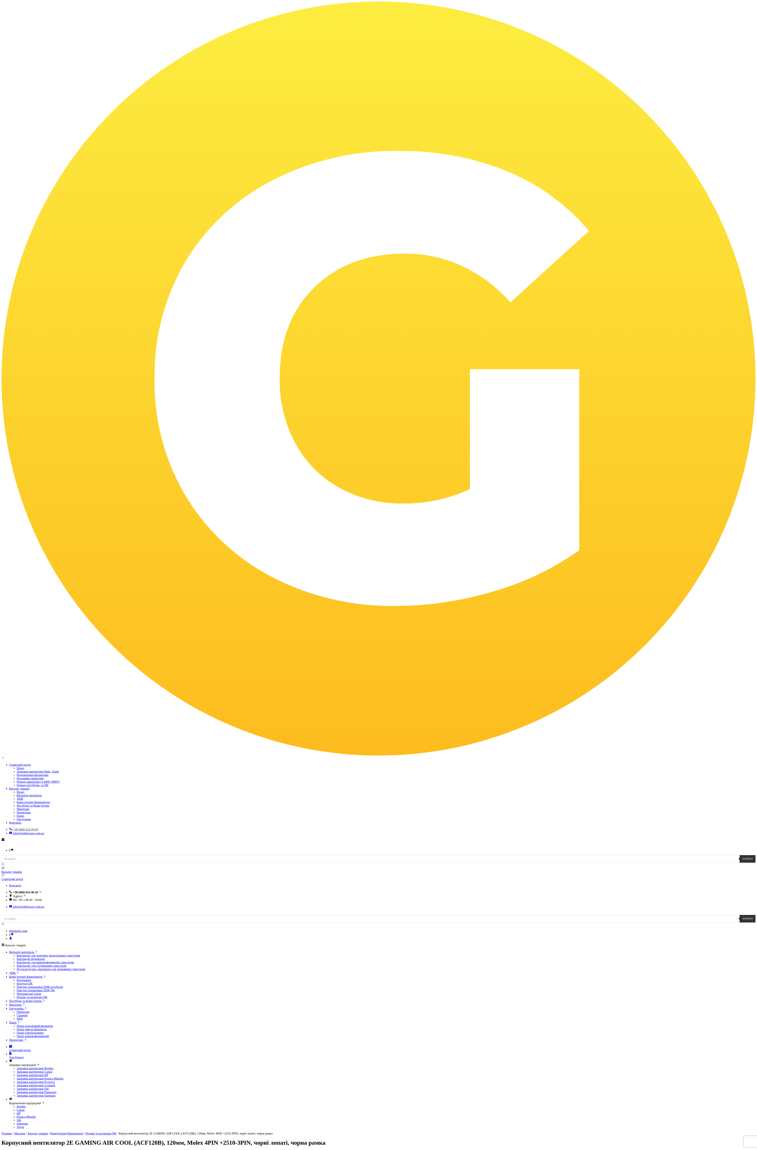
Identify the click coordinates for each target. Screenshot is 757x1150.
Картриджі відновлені (31, 959)
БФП (20, 1018)
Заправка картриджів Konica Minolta (40, 1078)
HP (18, 1113)
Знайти (747, 858)
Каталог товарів (19, 788)
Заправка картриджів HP (32, 1075)
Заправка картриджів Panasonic (37, 1092)
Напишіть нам (18, 931)
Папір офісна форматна (32, 1029)
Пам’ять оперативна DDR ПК (36, 990)
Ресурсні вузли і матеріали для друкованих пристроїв (51, 969)
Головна (7, 1133)
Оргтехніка (24, 819)
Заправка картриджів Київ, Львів (38, 771)
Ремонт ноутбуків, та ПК (32, 785)
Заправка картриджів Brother (35, 1068)
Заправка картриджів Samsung (36, 1095)
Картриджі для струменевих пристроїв (41, 965)
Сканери (22, 1015)
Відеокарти (24, 980)
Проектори (24, 812)
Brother (21, 1106)
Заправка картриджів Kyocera (36, 1082)
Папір (20, 815)
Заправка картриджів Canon (34, 1071)
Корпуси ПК (25, 983)
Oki (19, 1120)
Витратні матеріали (29, 795)
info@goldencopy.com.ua (26, 833)
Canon (21, 1110)
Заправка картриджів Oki (33, 1088)
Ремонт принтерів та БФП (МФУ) (38, 781)
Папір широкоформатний (33, 1036)
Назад (20, 768)
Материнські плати (29, 993)
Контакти (15, 822)
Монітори (23, 809)
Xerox (20, 1127)
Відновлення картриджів (32, 775)
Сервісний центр (20, 764)
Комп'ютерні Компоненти (66, 1133)
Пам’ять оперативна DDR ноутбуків (40, 987)
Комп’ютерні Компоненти (33, 802)
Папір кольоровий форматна (35, 1026)
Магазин (19, 1133)
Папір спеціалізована (30, 1032)
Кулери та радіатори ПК (32, 997)
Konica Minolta (26, 1116)
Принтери (23, 1012)
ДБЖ (20, 798)
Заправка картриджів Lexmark (36, 1085)
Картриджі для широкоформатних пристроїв (45, 962)
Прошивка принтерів (30, 778)
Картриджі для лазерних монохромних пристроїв (48, 955)
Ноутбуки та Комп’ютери (33, 805)
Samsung (22, 1123)
